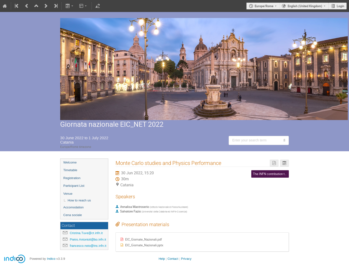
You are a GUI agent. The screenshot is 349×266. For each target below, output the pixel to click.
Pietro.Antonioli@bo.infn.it (88, 239)
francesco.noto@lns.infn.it (88, 246)
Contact (173, 259)
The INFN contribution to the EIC (275, 174)
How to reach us (79, 200)
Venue (67, 193)
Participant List (73, 185)
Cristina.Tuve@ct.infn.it (86, 233)
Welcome (70, 162)
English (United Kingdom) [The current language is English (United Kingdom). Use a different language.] (305, 6)
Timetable (70, 170)
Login (340, 6)
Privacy (186, 259)
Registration (71, 178)
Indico (51, 259)
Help (162, 259)
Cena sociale (72, 215)
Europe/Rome (264, 6)
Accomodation (73, 207)
